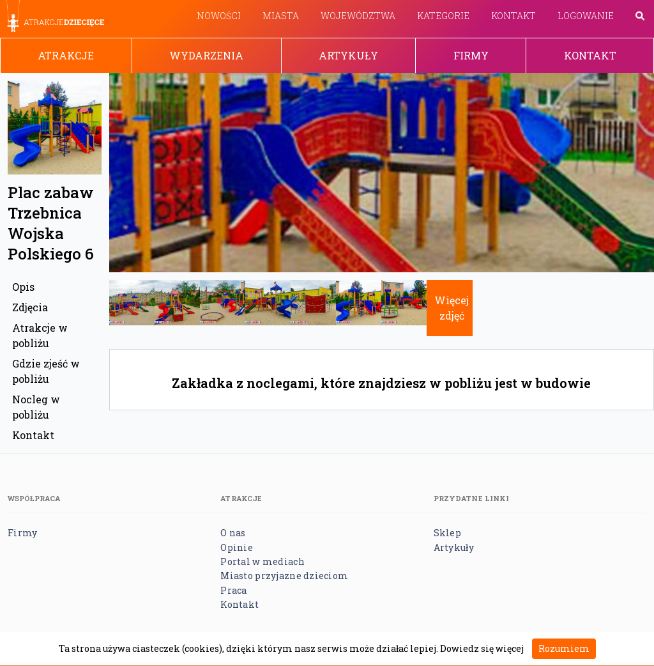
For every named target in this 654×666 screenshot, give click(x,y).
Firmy (471, 55)
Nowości (219, 16)
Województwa (358, 16)
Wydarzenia (206, 55)
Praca (233, 590)
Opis (23, 286)
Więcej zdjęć (451, 307)
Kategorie (443, 16)
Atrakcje (66, 55)
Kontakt (513, 16)
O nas (232, 533)
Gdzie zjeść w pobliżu (46, 371)
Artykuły (348, 55)
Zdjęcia (30, 307)
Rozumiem (563, 648)
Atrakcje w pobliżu (40, 335)
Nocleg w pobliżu (36, 406)
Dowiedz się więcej (482, 648)
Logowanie (586, 16)
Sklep (447, 533)
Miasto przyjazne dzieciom (284, 575)
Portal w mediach (262, 561)
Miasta (280, 16)
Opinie (236, 547)
